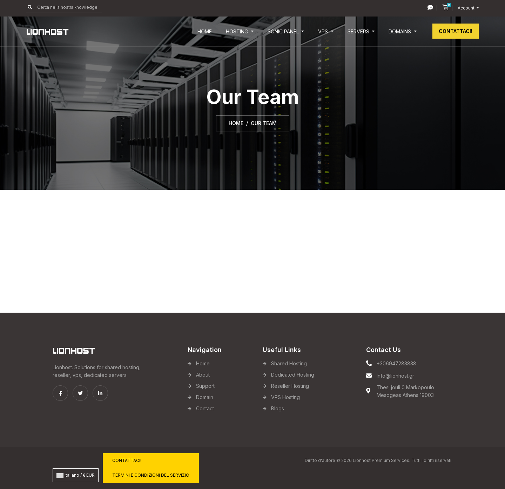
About (203, 375)
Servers (359, 31)
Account (467, 8)
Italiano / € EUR (75, 475)
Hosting (237, 31)
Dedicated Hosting (292, 375)
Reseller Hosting (290, 386)
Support (205, 386)
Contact (205, 408)
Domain (204, 397)
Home (204, 31)
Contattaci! (455, 31)
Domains (400, 31)
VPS (323, 31)
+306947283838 (396, 363)
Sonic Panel (284, 31)
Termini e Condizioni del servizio (150, 475)
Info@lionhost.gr (395, 376)
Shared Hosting (289, 363)
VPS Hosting (285, 397)
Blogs (277, 408)
